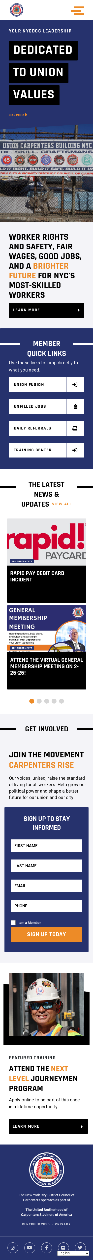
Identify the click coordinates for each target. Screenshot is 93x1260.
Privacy (63, 1224)
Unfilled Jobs (46, 406)
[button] (31, 701)
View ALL (62, 504)
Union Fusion (46, 385)
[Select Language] (73, 1253)
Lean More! (18, 115)
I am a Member (29, 922)
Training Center (46, 450)
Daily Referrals (46, 428)
